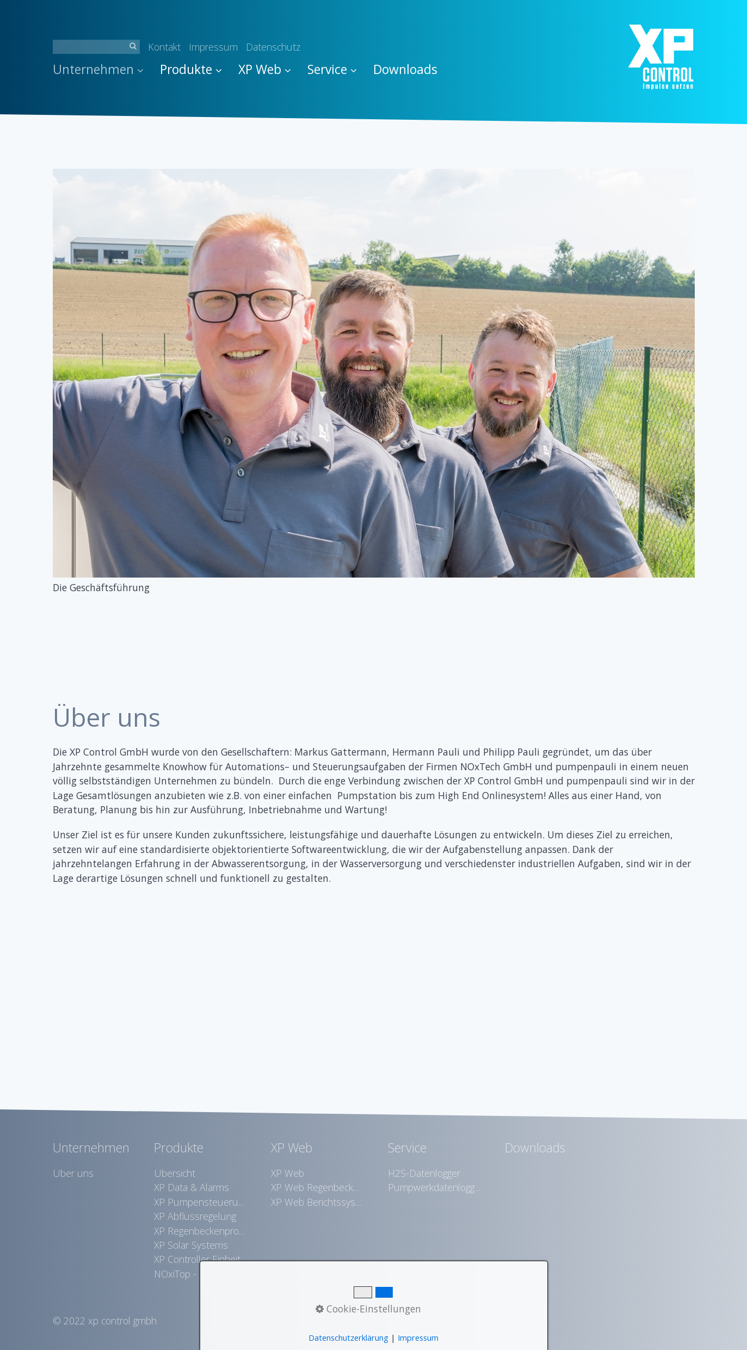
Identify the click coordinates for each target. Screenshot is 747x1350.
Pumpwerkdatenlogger (434, 1187)
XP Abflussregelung (195, 1216)
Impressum (213, 46)
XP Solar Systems (191, 1244)
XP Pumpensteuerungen (200, 1201)
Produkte (191, 69)
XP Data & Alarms (191, 1187)
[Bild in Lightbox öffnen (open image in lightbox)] (374, 373)
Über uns (73, 1173)
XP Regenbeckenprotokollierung (200, 1230)
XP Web (264, 69)
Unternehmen (98, 69)
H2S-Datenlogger (424, 1173)
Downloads (405, 69)
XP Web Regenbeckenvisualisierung (317, 1187)
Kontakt (164, 46)
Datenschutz (273, 46)
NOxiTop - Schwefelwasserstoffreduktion (200, 1273)
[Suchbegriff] (96, 47)
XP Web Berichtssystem (317, 1201)
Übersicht (174, 1173)
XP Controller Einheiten (200, 1259)
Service (332, 69)
